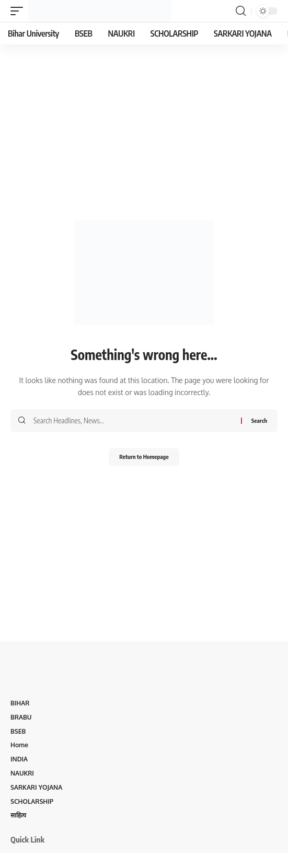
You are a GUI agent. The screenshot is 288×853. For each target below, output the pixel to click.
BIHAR (19, 703)
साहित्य (18, 815)
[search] (240, 11)
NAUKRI (22, 773)
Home (19, 745)
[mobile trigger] (19, 11)
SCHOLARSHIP (31, 801)
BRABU (20, 717)
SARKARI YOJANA (36, 787)
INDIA (19, 759)
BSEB (18, 731)
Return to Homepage (143, 456)
